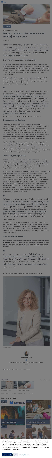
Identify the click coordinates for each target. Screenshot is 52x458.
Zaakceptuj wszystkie (7, 454)
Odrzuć (15, 454)
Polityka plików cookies (24, 454)
